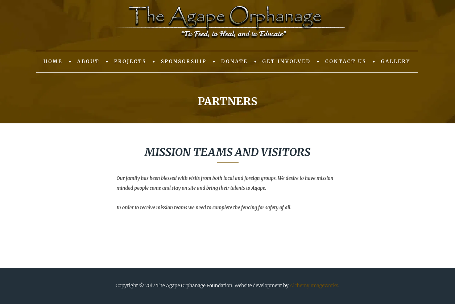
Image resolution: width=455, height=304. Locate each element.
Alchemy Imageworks (314, 286)
